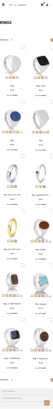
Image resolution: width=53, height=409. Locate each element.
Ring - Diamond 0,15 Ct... (41, 195)
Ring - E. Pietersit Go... (41, 359)
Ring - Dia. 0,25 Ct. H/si (12, 249)
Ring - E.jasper (41, 249)
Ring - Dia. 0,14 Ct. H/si (12, 195)
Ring (12, 86)
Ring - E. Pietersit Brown (12, 304)
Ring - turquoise (40, 304)
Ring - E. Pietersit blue (12, 358)
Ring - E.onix (40, 86)
